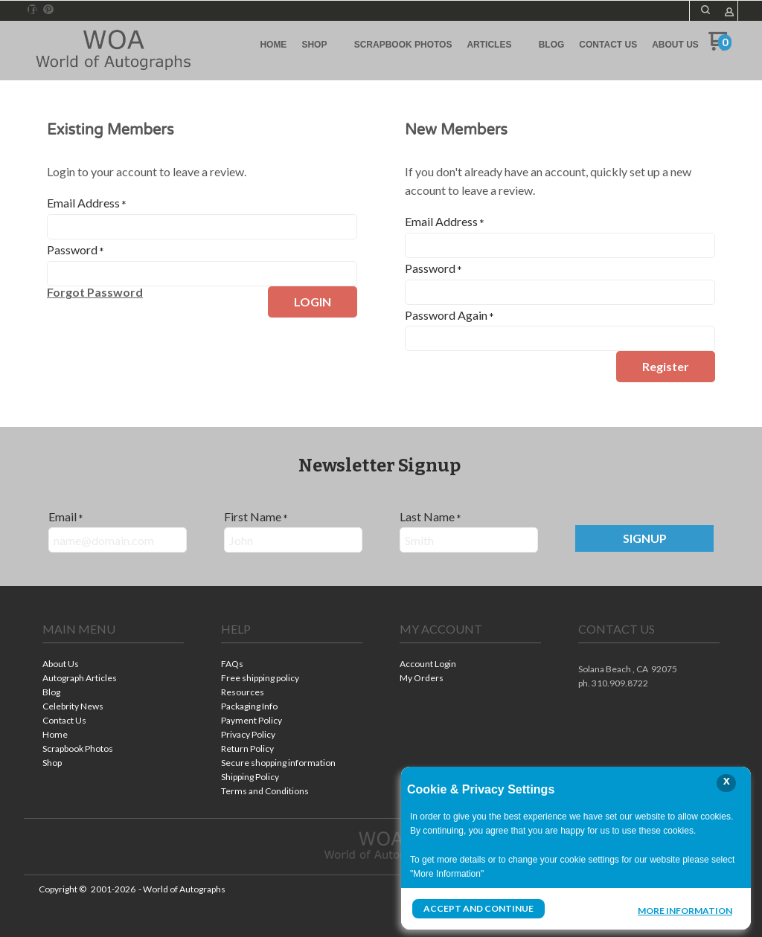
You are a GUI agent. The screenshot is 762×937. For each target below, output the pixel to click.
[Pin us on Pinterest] (48, 9)
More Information (685, 910)
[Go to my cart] (719, 46)
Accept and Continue (478, 908)
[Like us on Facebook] (32, 9)
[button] (705, 10)
